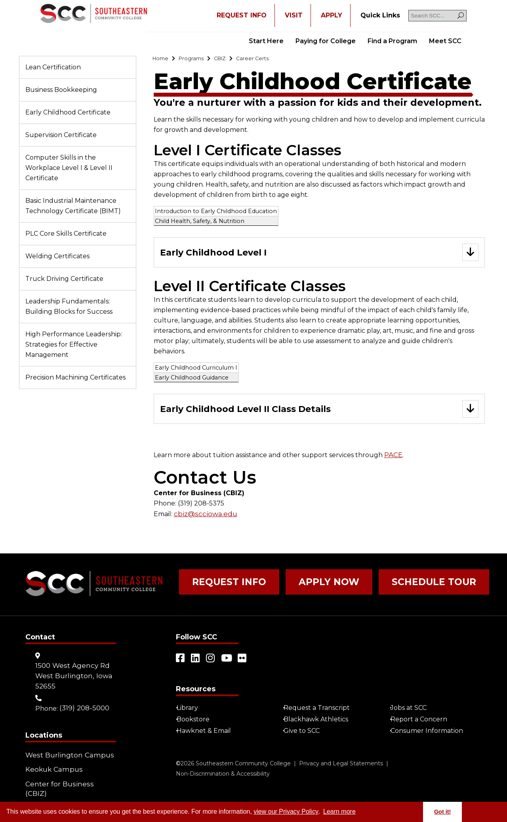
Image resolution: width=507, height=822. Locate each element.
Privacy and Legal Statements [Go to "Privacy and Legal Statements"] (341, 763)
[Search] (461, 15)
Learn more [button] (339, 811)
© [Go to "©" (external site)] (178, 763)
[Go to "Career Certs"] (269, 60)
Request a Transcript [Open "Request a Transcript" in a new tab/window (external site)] (320, 708)
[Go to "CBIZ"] (231, 60)
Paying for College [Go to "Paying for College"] (325, 41)
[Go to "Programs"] (197, 60)
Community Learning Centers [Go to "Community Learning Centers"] (58, 794)
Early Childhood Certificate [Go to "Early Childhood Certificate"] (68, 112)
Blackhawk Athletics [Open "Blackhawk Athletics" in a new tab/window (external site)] (319, 719)
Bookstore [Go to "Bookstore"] (196, 719)
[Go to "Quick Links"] (380, 15)
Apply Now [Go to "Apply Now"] (304, 586)
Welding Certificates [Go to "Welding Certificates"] (57, 256)
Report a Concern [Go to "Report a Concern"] (422, 719)
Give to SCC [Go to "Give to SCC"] (305, 731)
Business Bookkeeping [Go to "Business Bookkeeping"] (61, 89)
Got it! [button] (442, 812)
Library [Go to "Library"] (190, 708)
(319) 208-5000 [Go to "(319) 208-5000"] (83, 708)
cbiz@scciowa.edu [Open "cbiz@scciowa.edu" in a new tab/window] (203, 518)
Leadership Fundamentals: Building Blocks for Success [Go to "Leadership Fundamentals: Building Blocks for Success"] (68, 306)
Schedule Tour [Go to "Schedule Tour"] (392, 586)
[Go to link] (93, 14)
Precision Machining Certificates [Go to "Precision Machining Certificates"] (75, 377)
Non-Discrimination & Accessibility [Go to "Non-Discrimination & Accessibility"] (223, 774)
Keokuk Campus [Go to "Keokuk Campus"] (51, 767)
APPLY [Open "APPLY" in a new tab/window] (331, 15)
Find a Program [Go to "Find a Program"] (392, 41)
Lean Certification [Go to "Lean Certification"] (53, 67)
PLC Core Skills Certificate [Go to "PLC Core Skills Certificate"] (66, 233)
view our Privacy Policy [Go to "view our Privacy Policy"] (286, 811)
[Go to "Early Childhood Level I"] (319, 255)
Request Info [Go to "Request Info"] (220, 586)
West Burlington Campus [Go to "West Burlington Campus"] (65, 755)
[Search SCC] (437, 15)
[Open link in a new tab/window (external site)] (180, 658)
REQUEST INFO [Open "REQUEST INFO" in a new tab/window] (242, 15)
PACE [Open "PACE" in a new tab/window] (393, 459)
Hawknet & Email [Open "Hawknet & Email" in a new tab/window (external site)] (207, 731)
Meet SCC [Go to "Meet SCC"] (445, 41)
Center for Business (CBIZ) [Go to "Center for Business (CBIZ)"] (67, 778)
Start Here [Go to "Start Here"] (266, 41)
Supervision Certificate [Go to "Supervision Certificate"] (61, 135)
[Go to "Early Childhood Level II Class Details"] (319, 413)
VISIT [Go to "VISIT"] (294, 15)
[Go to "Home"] (162, 60)
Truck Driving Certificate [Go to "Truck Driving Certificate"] (64, 278)
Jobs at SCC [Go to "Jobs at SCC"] (412, 708)
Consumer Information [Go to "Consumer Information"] (430, 731)
